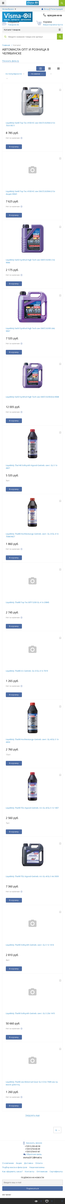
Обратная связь (32, 1154)
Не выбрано (9, 9)
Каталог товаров (32, 29)
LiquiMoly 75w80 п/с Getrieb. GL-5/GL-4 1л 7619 (27, 670)
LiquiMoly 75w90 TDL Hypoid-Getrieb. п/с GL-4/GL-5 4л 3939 (32, 876)
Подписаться (32, 1188)
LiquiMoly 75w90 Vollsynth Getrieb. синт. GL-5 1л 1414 (30, 944)
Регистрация (57, 9)
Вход (46, 9)
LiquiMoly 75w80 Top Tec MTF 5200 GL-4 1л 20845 (27, 602)
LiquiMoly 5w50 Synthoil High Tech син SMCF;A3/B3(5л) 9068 (32, 396)
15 (57, 1130)
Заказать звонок (32, 1142)
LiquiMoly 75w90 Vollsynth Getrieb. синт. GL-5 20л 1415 (30, 1013)
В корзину (14, 146)
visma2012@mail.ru (32, 1157)
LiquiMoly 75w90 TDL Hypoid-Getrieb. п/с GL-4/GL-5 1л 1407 (32, 807)
